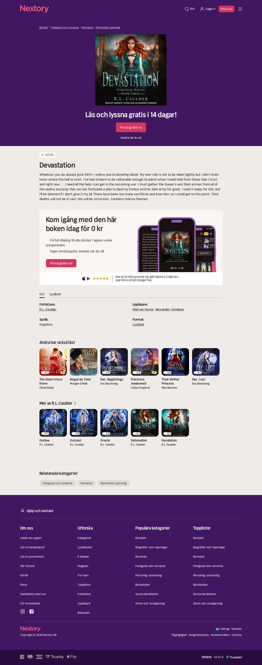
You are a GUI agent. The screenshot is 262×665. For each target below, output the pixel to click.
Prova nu (226, 9)
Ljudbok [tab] (55, 294)
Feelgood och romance (65, 27)
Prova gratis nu (131, 127)
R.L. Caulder (48, 309)
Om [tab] (42, 294)
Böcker (43, 27)
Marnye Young (143, 309)
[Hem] (101, 9)
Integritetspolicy (199, 635)
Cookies (236, 635)
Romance (87, 27)
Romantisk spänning (108, 27)
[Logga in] (207, 9)
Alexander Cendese (169, 309)
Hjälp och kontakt (36, 510)
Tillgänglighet (179, 635)
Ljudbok (138, 324)
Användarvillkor (220, 635)
